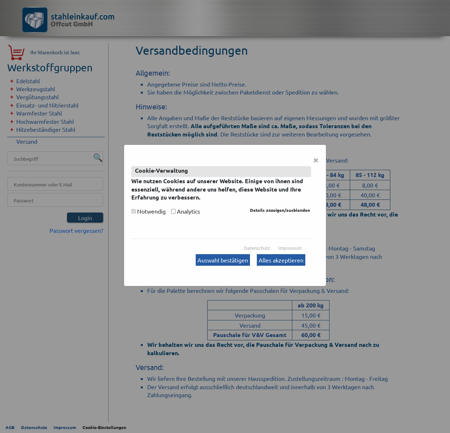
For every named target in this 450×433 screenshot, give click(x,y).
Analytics (188, 211)
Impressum (290, 248)
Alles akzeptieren (281, 260)
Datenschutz (257, 248)
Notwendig (151, 211)
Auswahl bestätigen (223, 260)
